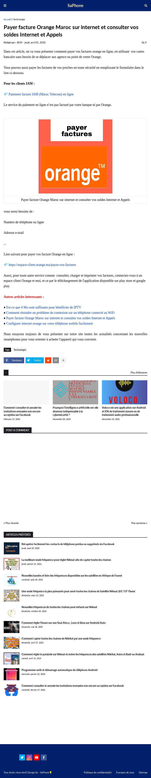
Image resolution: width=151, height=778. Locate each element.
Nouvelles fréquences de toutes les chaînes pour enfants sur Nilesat (59, 607)
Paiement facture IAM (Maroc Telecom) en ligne (41, 94)
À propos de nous (125, 772)
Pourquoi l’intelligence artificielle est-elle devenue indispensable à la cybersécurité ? (75, 411)
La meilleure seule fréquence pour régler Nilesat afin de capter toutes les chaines (66, 559)
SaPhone (75, 5)
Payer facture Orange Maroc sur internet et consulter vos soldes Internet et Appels (60, 318)
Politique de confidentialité (97, 772)
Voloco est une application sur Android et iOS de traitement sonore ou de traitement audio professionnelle (124, 411)
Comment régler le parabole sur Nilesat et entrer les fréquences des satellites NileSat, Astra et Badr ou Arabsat (83, 654)
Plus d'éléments (139, 372)
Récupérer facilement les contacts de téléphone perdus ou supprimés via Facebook (68, 544)
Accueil (7, 19)
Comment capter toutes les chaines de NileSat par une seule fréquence (61, 638)
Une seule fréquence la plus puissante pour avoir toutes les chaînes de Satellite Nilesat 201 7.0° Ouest (78, 591)
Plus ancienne (138, 523)
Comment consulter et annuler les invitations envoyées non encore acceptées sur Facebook (22, 411)
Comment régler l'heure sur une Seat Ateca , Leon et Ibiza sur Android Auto (64, 622)
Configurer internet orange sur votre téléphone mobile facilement (49, 323)
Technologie (19, 19)
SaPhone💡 (46, 772)
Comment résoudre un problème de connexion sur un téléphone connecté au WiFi (60, 313)
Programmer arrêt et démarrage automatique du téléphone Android (59, 670)
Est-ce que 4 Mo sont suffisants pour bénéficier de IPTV (43, 307)
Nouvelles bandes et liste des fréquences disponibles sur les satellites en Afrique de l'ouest (72, 575)
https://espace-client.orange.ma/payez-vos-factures (42, 265)
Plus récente (12, 523)
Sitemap (143, 772)
